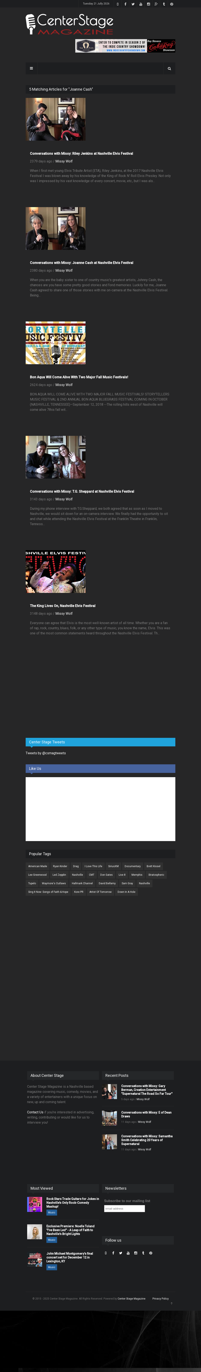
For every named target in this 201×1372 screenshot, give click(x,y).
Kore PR (78, 891)
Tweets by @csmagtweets (46, 753)
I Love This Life (93, 866)
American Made (37, 866)
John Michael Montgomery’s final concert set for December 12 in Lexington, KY (69, 1257)
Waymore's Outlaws (54, 883)
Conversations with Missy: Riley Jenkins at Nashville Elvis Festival (81, 154)
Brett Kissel (153, 866)
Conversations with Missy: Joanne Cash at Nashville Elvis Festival (81, 263)
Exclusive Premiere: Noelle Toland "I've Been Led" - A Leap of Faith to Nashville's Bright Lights (70, 1230)
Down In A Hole (126, 891)
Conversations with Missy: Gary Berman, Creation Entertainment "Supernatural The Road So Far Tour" (146, 1089)
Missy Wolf (64, 161)
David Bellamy (107, 883)
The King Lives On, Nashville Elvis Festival (62, 606)
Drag (76, 866)
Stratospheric (156, 874)
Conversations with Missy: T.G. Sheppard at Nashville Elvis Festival (82, 491)
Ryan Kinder (60, 866)
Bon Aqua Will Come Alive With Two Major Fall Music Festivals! (79, 377)
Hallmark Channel (82, 883)
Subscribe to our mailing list (127, 1201)
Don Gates (106, 874)
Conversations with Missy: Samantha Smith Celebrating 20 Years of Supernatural (147, 1140)
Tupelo (32, 883)
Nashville (77, 874)
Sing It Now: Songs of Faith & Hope (48, 891)
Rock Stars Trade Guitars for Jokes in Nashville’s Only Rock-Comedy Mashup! (72, 1202)
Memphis (137, 874)
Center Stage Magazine (131, 1298)
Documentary (133, 866)
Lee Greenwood (37, 874)
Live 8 (122, 874)
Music (51, 1212)
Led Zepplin (59, 874)
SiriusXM (113, 866)
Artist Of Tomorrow (100, 891)
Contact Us (35, 1112)
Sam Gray (127, 883)
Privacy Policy (160, 1298)
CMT (91, 874)
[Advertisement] (58, 701)
